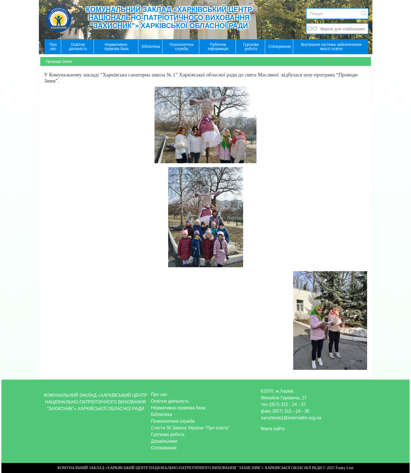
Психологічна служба (173, 421)
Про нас (159, 394)
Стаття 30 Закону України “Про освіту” (190, 427)
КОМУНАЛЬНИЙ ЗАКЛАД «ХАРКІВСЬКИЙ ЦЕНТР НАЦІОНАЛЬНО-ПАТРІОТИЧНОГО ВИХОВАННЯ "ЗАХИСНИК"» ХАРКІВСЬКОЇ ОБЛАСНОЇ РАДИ (169, 17)
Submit (364, 13)
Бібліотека (161, 414)
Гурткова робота (168, 434)
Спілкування (163, 447)
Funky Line (344, 468)
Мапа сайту (273, 428)
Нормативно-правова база (178, 407)
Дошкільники (164, 441)
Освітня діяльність (170, 401)
